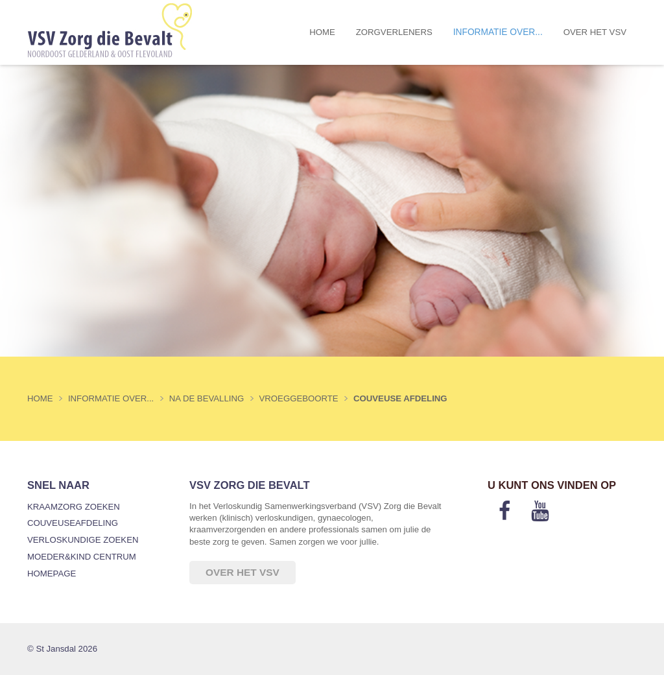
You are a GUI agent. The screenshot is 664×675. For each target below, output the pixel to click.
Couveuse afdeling (400, 398)
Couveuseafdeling (72, 523)
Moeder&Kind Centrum (81, 557)
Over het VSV (594, 32)
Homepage (51, 573)
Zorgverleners (394, 32)
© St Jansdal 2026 (62, 649)
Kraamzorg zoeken (73, 507)
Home (322, 32)
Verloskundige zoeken (82, 540)
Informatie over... (498, 32)
